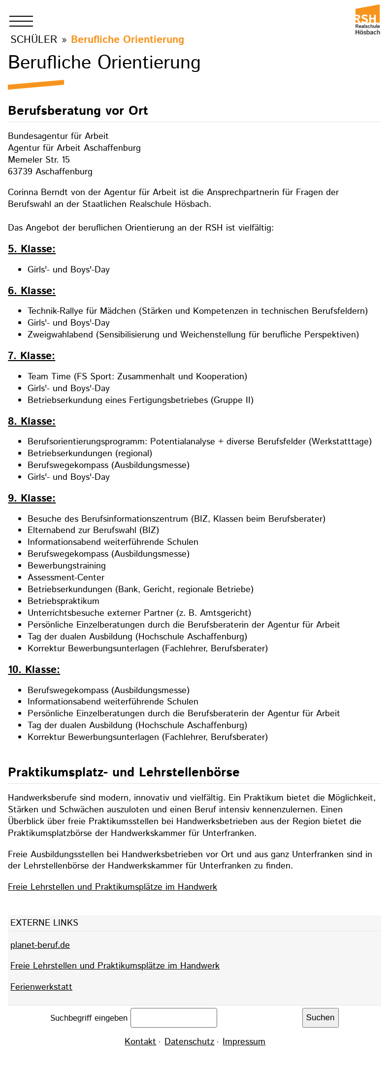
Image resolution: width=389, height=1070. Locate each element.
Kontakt (140, 1042)
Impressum (244, 1042)
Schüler (33, 39)
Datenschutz (189, 1042)
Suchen (320, 1017)
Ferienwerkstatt (41, 987)
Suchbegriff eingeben (90, 1018)
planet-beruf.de (40, 945)
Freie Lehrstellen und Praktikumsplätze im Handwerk (112, 887)
